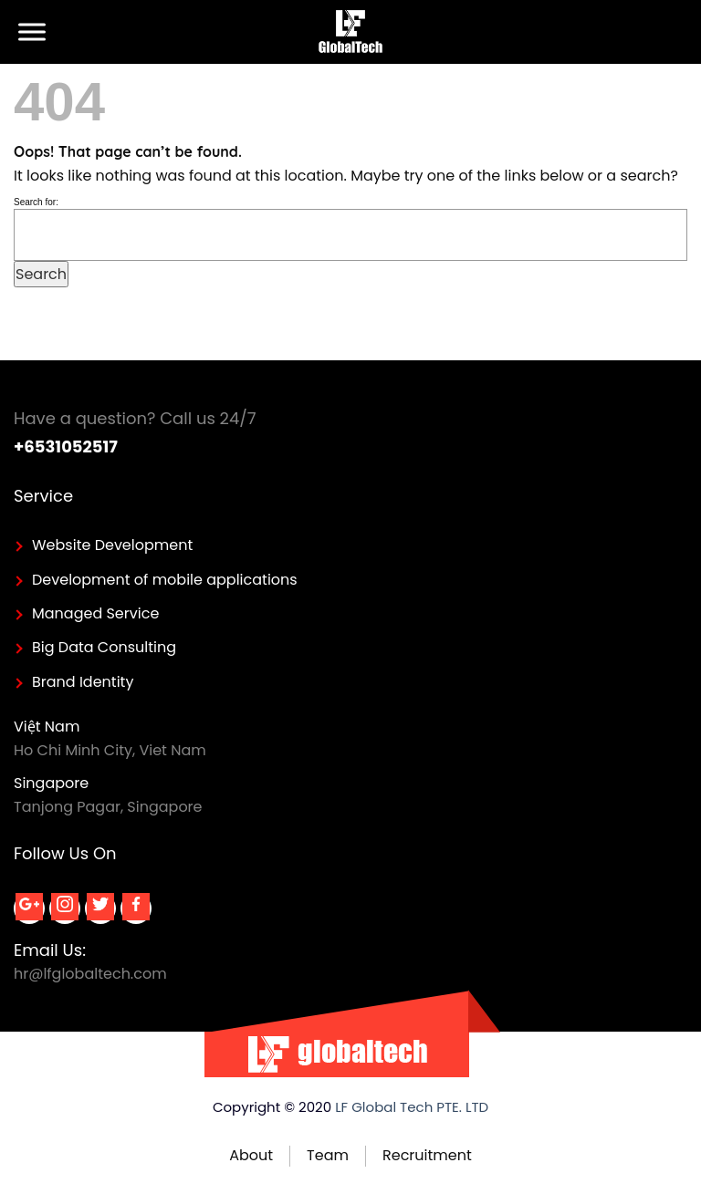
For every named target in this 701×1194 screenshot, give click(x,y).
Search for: (36, 202)
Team (328, 1155)
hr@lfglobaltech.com (90, 973)
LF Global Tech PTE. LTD (411, 1106)
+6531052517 (66, 446)
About (251, 1155)
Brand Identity (82, 681)
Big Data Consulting (104, 647)
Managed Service (95, 613)
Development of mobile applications (165, 579)
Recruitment (427, 1155)
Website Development (112, 545)
